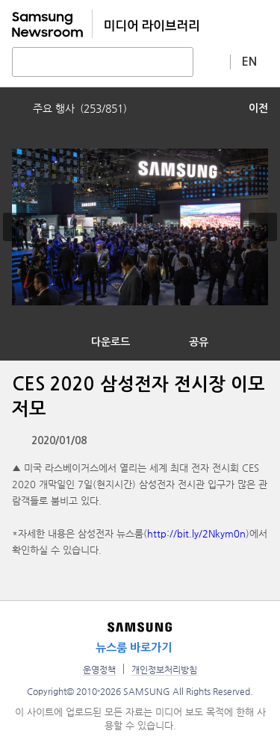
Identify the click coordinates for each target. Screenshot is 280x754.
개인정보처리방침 (164, 669)
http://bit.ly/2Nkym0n (196, 533)
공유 (198, 342)
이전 (258, 108)
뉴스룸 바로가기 (134, 647)
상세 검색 (212, 61)
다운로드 (110, 342)
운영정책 (99, 669)
